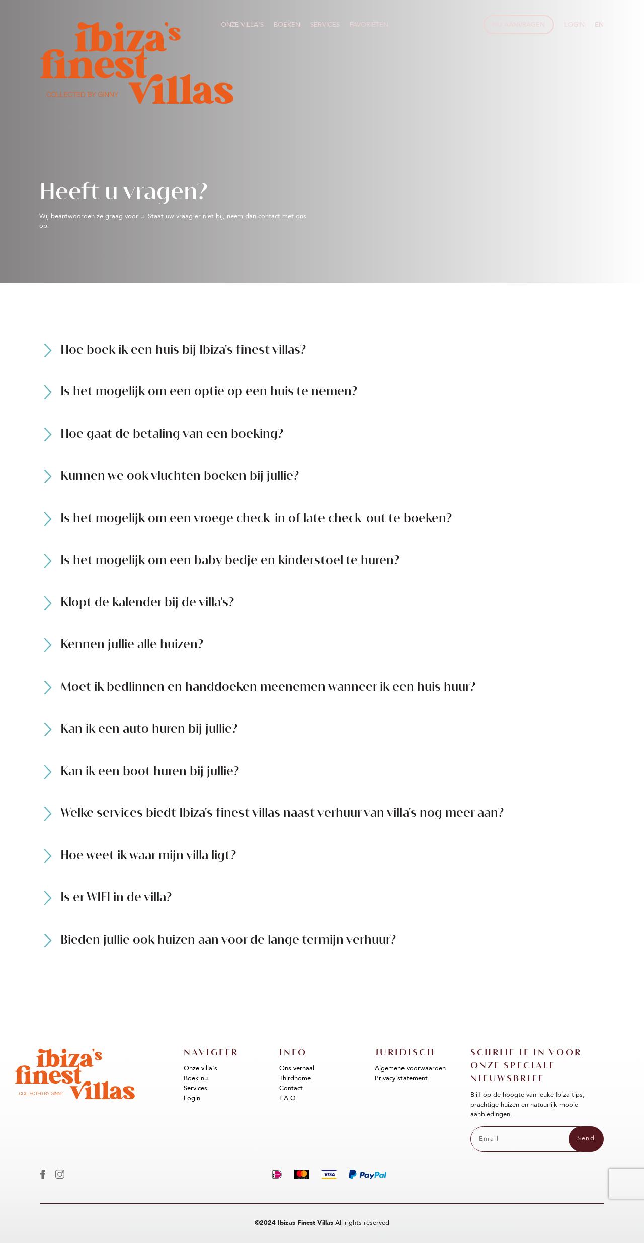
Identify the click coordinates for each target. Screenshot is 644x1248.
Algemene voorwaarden (410, 1072)
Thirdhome (295, 1083)
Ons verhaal (296, 1072)
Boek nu (196, 1083)
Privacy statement (401, 1083)
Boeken (287, 24)
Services (325, 24)
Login (574, 24)
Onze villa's (242, 24)
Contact (291, 1092)
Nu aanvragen (519, 24)
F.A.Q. (288, 1102)
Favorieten (369, 24)
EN (599, 24)
